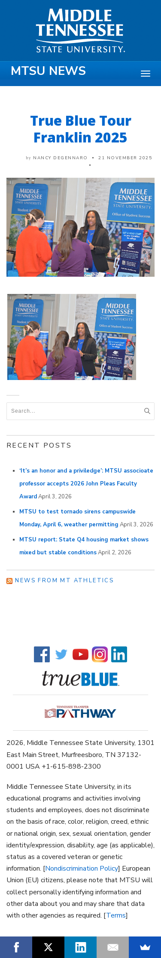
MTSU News (48, 71)
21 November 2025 (125, 158)
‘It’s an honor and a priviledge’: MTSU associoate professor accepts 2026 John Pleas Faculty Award (86, 484)
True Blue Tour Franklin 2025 (80, 128)
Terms (116, 915)
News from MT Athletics (64, 580)
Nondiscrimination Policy (81, 868)
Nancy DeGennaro (60, 158)
